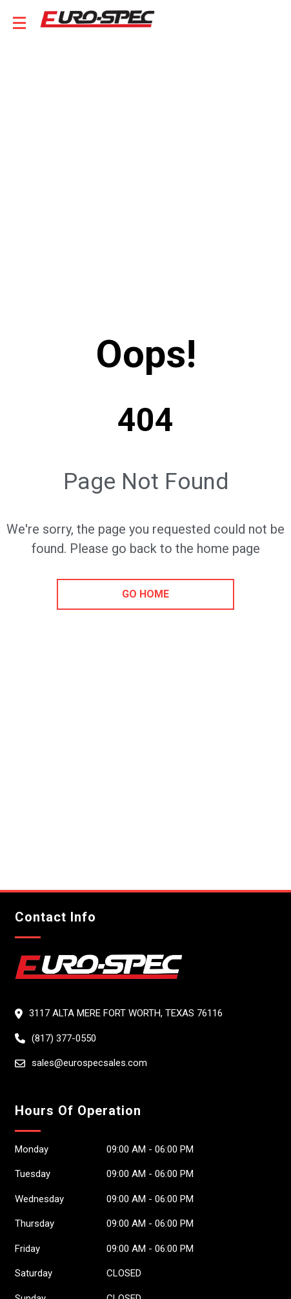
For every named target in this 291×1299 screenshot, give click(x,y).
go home (145, 594)
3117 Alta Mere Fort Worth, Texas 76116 (126, 1013)
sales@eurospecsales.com (89, 1063)
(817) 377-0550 (64, 1038)
